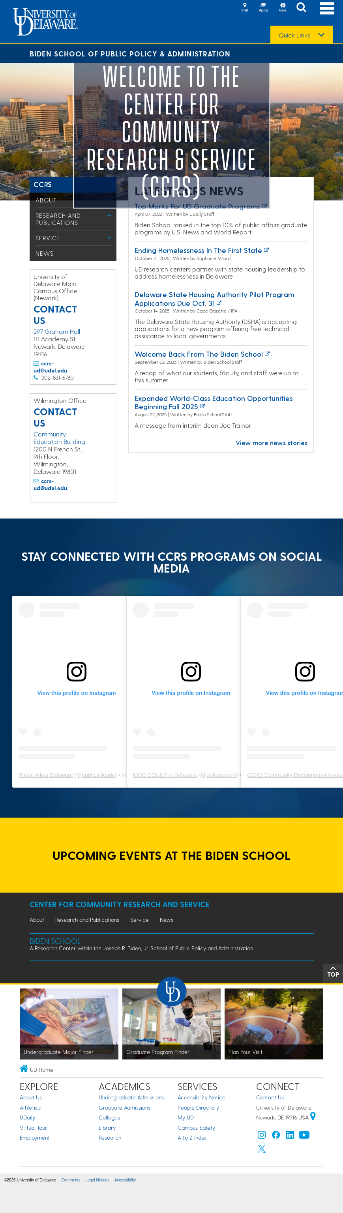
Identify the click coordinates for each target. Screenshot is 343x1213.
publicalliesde (98, 775)
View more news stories (271, 442)
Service (48, 237)
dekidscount (221, 775)
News (45, 253)
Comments (70, 1180)
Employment (35, 1137)
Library (107, 1127)
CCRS (43, 184)
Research (110, 1137)
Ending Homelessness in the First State (198, 250)
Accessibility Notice (201, 1097)
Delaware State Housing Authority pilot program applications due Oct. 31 (214, 298)
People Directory (198, 1107)
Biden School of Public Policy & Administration (130, 53)
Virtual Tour (33, 1127)
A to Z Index (192, 1137)
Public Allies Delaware (46, 775)
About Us (31, 1097)
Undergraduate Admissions (131, 1097)
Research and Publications (58, 219)
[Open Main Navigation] (327, 8)
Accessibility (125, 1180)
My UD (186, 1117)
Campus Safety (196, 1127)
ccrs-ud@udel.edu (50, 367)
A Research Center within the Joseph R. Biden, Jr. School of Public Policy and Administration (141, 948)
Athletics (30, 1107)
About (46, 200)
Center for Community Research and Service (119, 904)
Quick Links (294, 35)
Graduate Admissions (124, 1107)
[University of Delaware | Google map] (313, 1117)
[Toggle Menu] (109, 215)
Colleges (109, 1117)
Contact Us (270, 1097)
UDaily (27, 1117)
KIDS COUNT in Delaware (165, 775)
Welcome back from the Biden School (199, 354)
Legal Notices (97, 1180)
